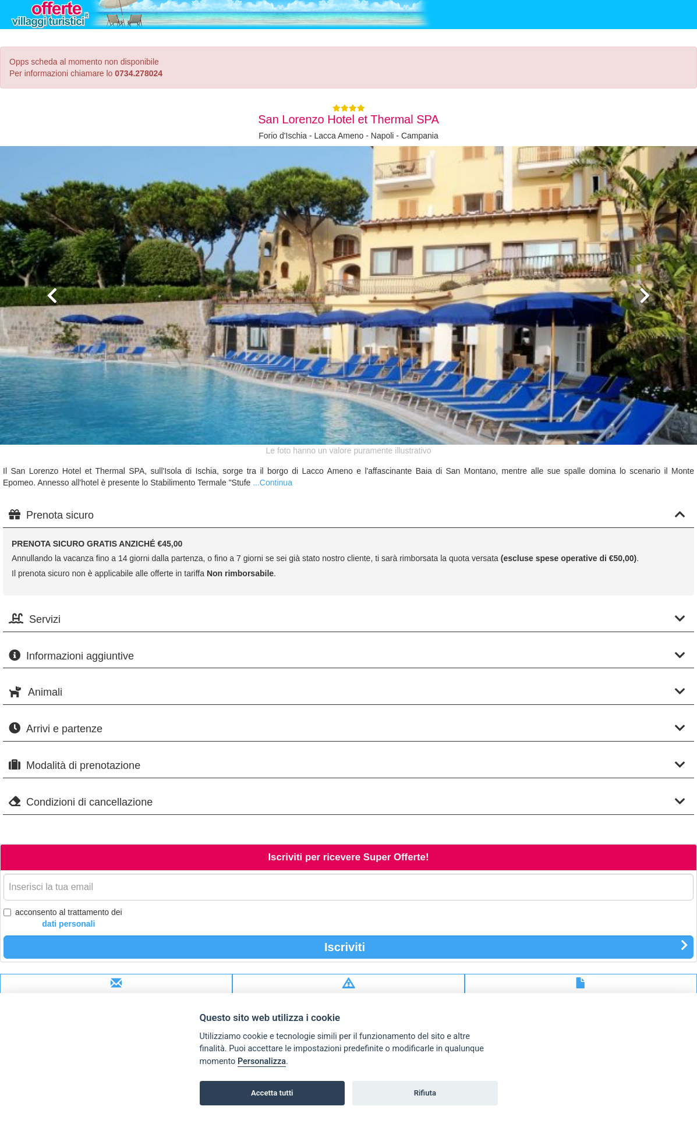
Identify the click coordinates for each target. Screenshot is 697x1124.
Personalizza (262, 1061)
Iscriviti (506, 946)
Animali (347, 692)
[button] (52, 364)
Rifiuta (425, 1092)
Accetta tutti (272, 1092)
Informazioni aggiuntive (347, 656)
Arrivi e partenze (347, 728)
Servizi (347, 619)
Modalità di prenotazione (347, 765)
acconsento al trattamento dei (62, 918)
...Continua (272, 482)
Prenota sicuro (347, 515)
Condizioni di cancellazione (347, 802)
